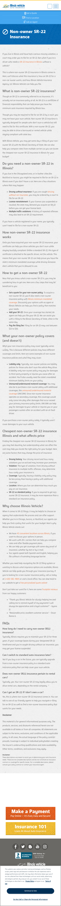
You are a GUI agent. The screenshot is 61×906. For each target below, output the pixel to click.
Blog (30, 847)
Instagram (45, 847)
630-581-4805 (50, 6)
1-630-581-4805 (12, 579)
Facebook (15, 847)
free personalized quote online (33, 583)
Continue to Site (30, 891)
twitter (23, 847)
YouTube (37, 847)
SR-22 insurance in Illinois (31, 62)
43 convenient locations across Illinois (33, 533)
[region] (30, 886)
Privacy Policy (29, 881)
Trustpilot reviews (50, 589)
